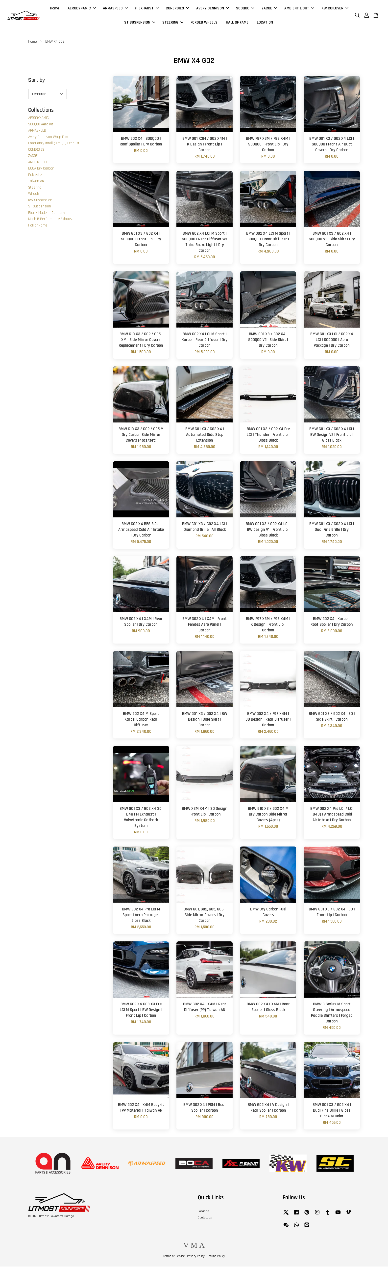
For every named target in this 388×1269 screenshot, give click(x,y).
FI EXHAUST (147, 9)
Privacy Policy (196, 1259)
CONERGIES (177, 9)
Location (203, 1214)
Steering (34, 190)
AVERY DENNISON (212, 9)
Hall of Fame (37, 228)
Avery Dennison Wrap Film (48, 139)
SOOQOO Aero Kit (40, 126)
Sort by (36, 82)
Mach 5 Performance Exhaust (50, 221)
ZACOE (269, 9)
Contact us (205, 1220)
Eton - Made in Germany (46, 215)
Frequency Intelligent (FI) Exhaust (53, 145)
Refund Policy (216, 1259)
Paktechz (35, 177)
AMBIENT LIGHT (299, 9)
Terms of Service (174, 1259)
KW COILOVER (334, 9)
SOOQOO (245, 9)
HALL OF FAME (237, 23)
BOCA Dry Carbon (41, 171)
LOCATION (265, 23)
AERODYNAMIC (82, 9)
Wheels (34, 196)
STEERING (172, 23)
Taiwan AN (36, 183)
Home (54, 9)
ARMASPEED (115, 9)
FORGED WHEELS (204, 23)
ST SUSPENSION (139, 23)
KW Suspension (40, 202)
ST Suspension (39, 209)
